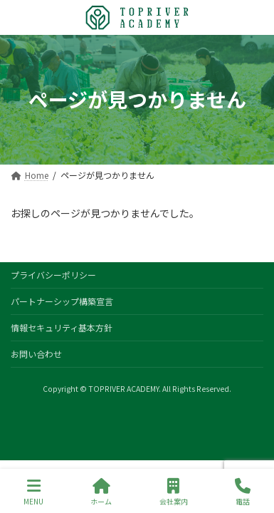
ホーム (101, 492)
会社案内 (173, 492)
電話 (243, 492)
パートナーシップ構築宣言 (62, 301)
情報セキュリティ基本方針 (61, 327)
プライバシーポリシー (53, 275)
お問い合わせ (36, 354)
